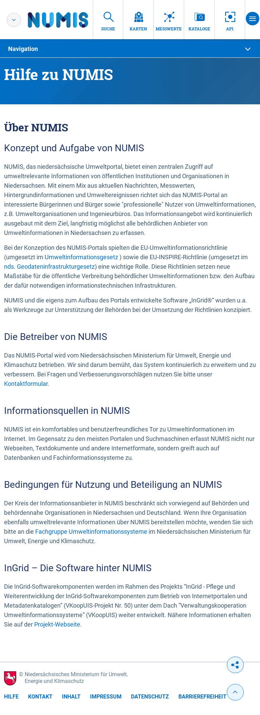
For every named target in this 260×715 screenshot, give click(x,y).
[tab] (130, 49)
